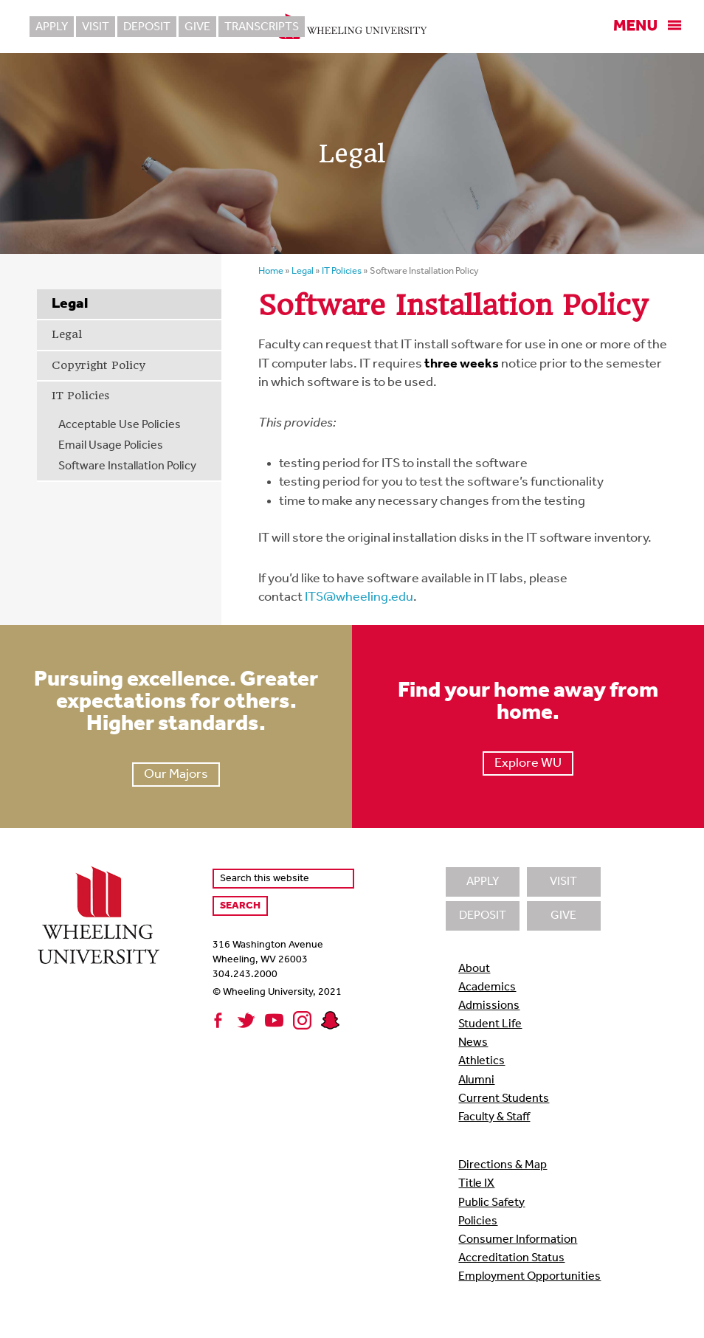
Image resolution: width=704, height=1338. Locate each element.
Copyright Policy (98, 365)
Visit (95, 27)
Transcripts (261, 27)
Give (197, 27)
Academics (487, 987)
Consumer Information (517, 1240)
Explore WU (528, 763)
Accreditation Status (511, 1258)
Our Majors (176, 775)
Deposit (146, 27)
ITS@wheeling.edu (359, 597)
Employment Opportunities (529, 1277)
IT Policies (80, 395)
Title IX (476, 1184)
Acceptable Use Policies (119, 425)
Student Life (490, 1024)
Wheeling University (352, 26)
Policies (477, 1221)
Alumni (476, 1080)
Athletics (481, 1061)
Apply (51, 27)
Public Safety (491, 1203)
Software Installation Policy (127, 466)
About (474, 969)
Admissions (489, 1006)
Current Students (503, 1099)
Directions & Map (502, 1165)
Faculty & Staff (494, 1117)
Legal (67, 334)
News (473, 1043)
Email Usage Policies (110, 446)
